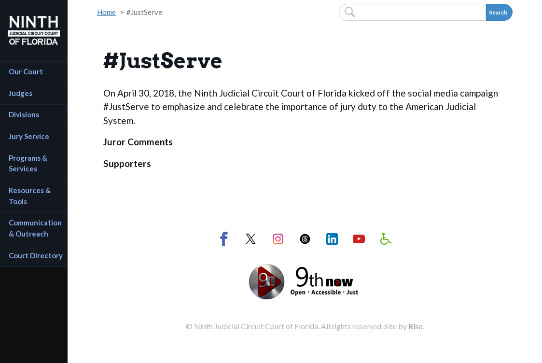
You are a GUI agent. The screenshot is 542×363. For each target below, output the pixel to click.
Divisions (24, 114)
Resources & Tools (30, 196)
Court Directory (36, 255)
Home (106, 12)
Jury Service (29, 136)
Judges (20, 93)
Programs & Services (29, 163)
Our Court (26, 71)
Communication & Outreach (36, 228)
